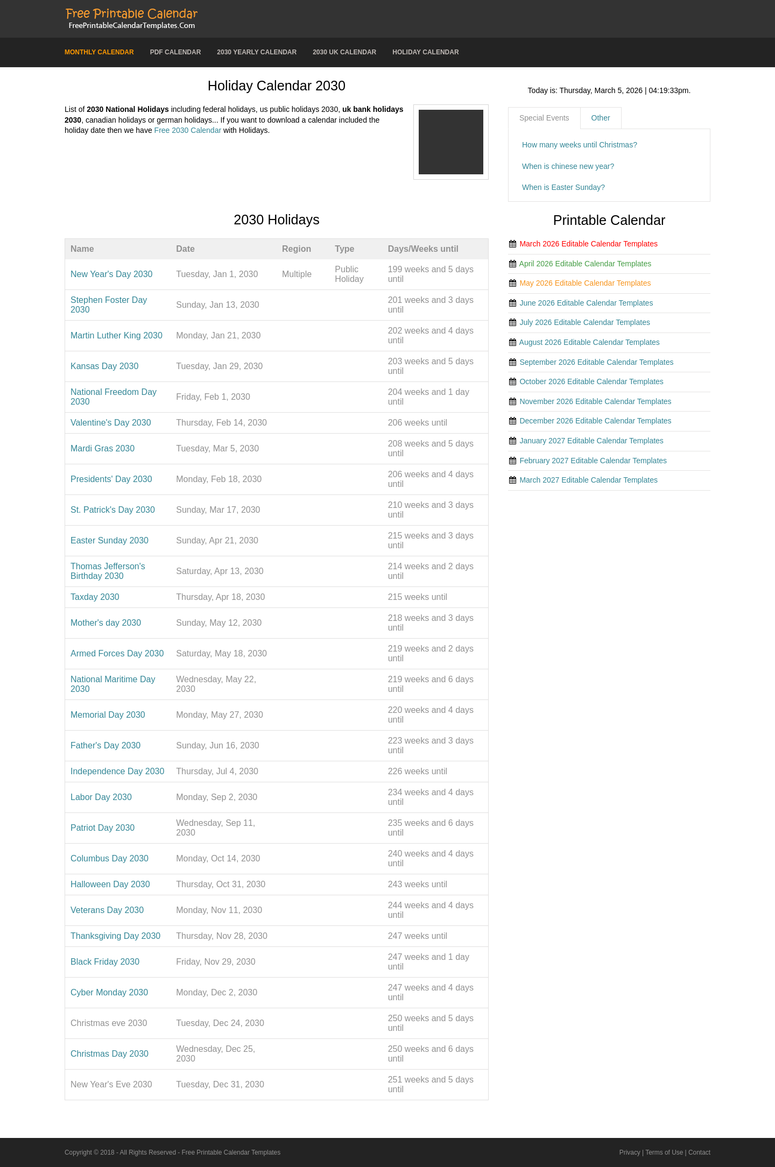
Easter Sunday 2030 (110, 540)
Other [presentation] (600, 118)
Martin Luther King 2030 (117, 335)
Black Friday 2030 (105, 961)
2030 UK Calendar (344, 52)
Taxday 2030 (95, 597)
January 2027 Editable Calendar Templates (591, 440)
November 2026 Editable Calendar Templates (595, 401)
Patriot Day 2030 (103, 827)
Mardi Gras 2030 (103, 448)
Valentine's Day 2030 (111, 422)
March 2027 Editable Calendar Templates (588, 480)
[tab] (544, 118)
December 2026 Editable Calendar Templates (595, 420)
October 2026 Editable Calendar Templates (591, 381)
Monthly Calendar (99, 52)
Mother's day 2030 (106, 622)
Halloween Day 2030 (110, 884)
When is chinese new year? (568, 166)
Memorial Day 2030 (108, 714)
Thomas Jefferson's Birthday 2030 (108, 571)
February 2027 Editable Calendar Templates (593, 460)
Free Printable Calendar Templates (231, 1152)
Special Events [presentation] (544, 118)
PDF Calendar (175, 52)
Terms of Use (664, 1152)
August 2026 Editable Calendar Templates (589, 342)
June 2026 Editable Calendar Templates (586, 303)
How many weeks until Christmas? (579, 144)
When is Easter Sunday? (563, 187)
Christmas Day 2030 (110, 1053)
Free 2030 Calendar (188, 130)
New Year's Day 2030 (111, 274)
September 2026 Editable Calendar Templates (596, 362)
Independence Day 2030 (117, 771)
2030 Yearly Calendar (257, 52)
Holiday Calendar (425, 52)
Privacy (629, 1152)
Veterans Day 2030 (107, 910)
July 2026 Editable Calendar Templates (584, 322)
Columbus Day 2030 (110, 858)
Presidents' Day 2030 (111, 479)
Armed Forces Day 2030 (117, 653)
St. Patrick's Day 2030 (113, 509)
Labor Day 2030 (101, 797)
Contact (699, 1152)
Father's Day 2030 (105, 745)
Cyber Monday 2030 (109, 992)
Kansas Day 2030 (104, 366)
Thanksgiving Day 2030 (115, 935)
